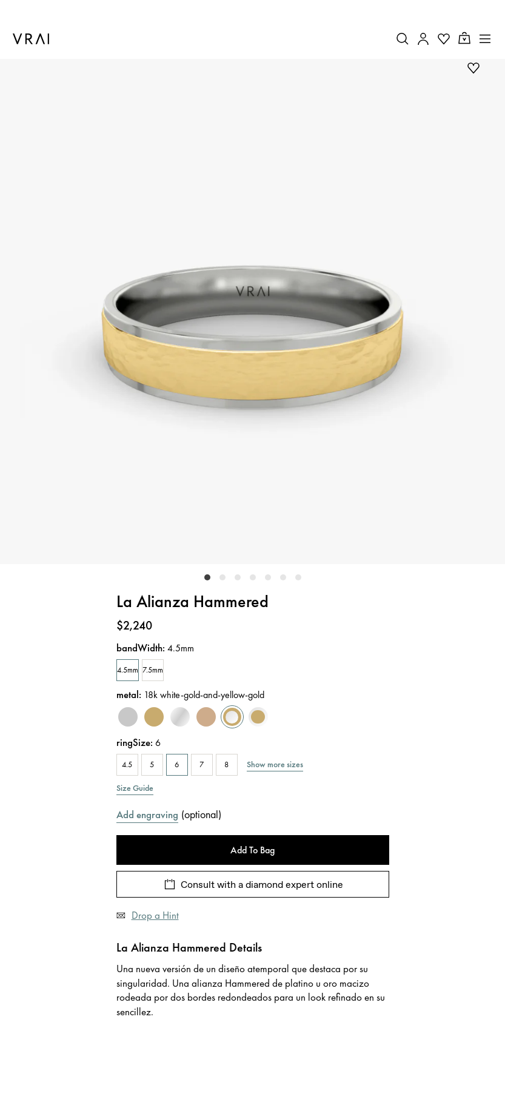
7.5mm (152, 670)
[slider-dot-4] (268, 577)
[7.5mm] (153, 670)
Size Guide (134, 787)
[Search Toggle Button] (402, 39)
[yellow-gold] (154, 717)
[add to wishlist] (473, 68)
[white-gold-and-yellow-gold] (232, 717)
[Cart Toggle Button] (464, 38)
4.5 (127, 764)
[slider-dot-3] (253, 577)
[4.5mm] (127, 670)
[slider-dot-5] (283, 577)
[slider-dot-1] (222, 577)
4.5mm (127, 670)
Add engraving (147, 814)
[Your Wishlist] (443, 39)
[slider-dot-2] (238, 577)
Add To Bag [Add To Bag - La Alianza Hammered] (252, 850)
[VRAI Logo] (31, 39)
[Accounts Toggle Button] (423, 39)
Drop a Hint (155, 915)
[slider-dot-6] (298, 577)
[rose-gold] (206, 717)
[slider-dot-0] (207, 577)
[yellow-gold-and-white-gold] (258, 717)
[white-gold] (180, 717)
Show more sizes (275, 764)
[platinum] (127, 717)
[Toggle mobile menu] (485, 39)
